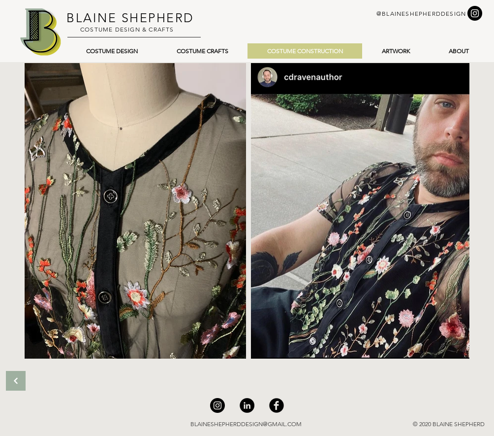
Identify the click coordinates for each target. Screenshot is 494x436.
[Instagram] (217, 405)
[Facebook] (276, 405)
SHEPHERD (155, 17)
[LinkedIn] (247, 405)
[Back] (16, 381)
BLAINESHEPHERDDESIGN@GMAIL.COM (246, 424)
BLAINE (91, 17)
